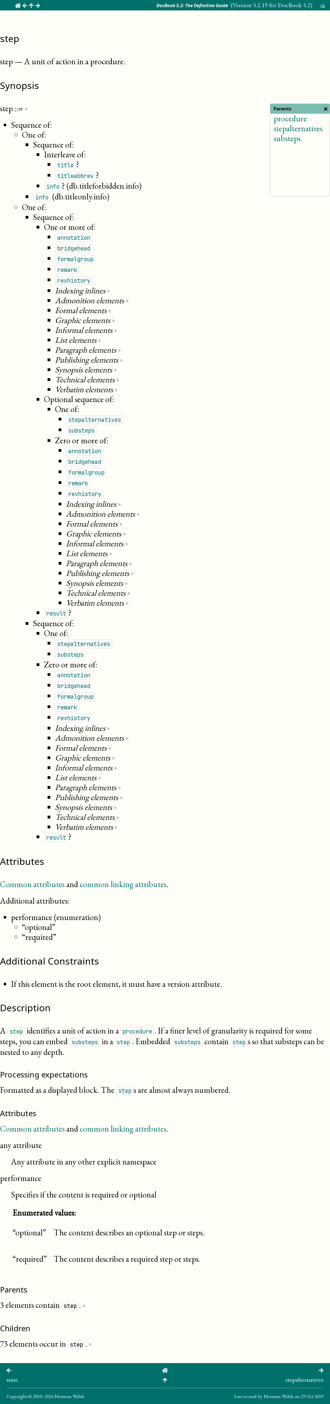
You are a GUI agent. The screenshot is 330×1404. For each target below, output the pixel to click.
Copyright (17, 1396)
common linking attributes (123, 884)
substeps (287, 138)
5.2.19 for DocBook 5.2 (281, 5)
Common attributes (32, 884)
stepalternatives (298, 128)
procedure (290, 118)
